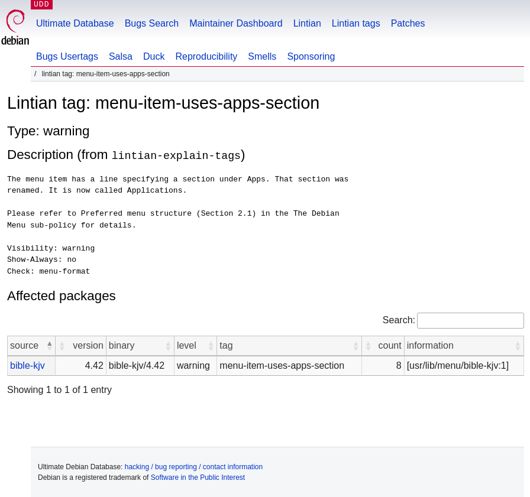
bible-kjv (27, 365)
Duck (153, 56)
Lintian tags (356, 23)
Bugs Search (152, 23)
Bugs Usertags (67, 56)
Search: (399, 319)
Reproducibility (206, 56)
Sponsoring (311, 56)
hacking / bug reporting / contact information (194, 466)
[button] (49, 345)
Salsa (120, 56)
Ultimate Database (75, 23)
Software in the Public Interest (198, 477)
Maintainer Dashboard (235, 23)
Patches (408, 23)
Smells (262, 56)
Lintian (307, 23)
